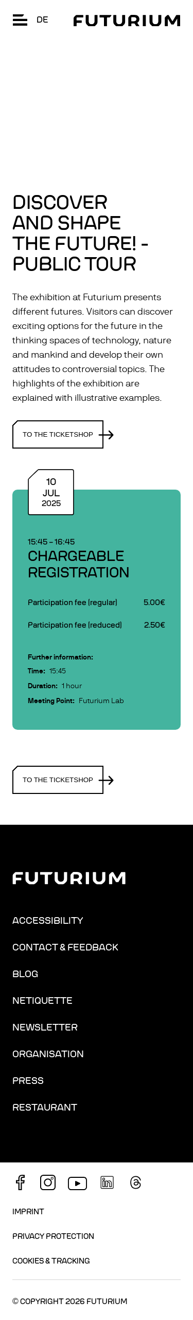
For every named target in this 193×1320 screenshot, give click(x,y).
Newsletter (45, 1027)
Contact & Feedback (65, 947)
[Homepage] (127, 20)
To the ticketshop (63, 434)
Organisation (48, 1054)
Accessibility (47, 921)
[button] (20, 20)
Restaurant (44, 1107)
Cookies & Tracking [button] (51, 1261)
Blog (25, 974)
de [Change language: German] (42, 20)
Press (28, 1081)
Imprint (28, 1212)
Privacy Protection (53, 1236)
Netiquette (42, 1001)
